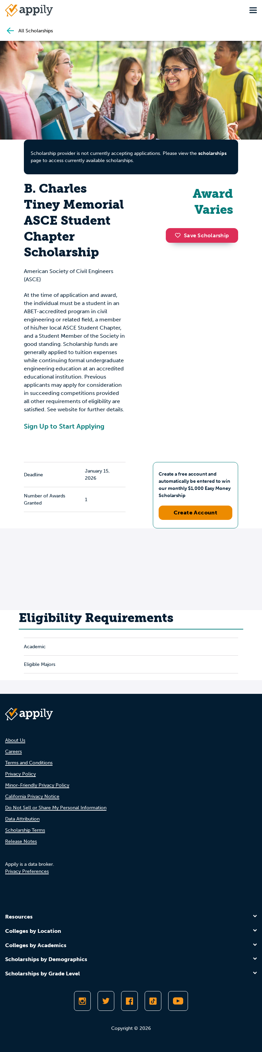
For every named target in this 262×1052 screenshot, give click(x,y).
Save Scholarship (202, 235)
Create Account (196, 512)
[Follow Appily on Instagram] (82, 1001)
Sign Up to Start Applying (64, 426)
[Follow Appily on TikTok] (153, 1001)
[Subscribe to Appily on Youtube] (178, 1001)
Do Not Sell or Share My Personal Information (55, 808)
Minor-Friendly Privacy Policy (37, 785)
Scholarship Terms (25, 830)
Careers (13, 751)
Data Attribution (22, 819)
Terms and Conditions (29, 763)
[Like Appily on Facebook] (129, 1001)
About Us (15, 740)
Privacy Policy (20, 774)
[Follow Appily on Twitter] (106, 1001)
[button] (179, 235)
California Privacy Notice (32, 796)
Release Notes (21, 841)
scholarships (212, 153)
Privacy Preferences (27, 871)
